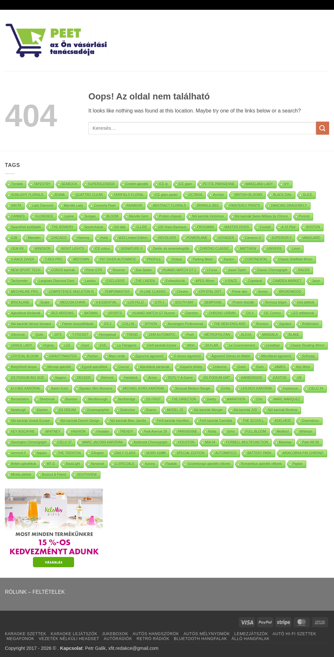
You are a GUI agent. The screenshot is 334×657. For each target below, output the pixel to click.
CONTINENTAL (256, 259)
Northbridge (126, 399)
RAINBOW (134, 205)
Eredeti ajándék (137, 184)
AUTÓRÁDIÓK (118, 638)
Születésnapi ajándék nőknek (209, 464)
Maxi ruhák (117, 356)
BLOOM (112, 216)
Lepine (69, 216)
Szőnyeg (308, 356)
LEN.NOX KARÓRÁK (256, 388)
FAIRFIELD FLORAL (129, 195)
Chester (182, 291)
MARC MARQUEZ (286, 399)
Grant (241, 367)
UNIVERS (274, 248)
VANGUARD (311, 238)
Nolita (212, 431)
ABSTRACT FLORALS (169, 205)
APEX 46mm (205, 281)
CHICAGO (59, 238)
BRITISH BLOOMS (248, 195)
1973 (57, 334)
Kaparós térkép (191, 367)
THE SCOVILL (253, 421)
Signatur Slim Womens (96, 388)
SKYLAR (211, 345)
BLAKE (294, 334)
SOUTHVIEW (87, 474)
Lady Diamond (42, 205)
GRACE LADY (21, 345)
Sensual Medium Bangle (192, 388)
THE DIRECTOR (184, 399)
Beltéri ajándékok (23, 464)
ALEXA (246, 334)
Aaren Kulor (59, 388)
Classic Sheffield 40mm (295, 259)
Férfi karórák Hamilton (173, 421)
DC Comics (273, 313)
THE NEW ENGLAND (230, 324)
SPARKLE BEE (208, 205)
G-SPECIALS (124, 464)
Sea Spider (144, 270)
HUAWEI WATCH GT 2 (179, 270)
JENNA (59, 195)
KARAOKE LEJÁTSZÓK (74, 634)
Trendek (17, 184)
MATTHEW (248, 248)
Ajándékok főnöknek (25, 313)
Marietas (285, 442)
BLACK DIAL (282, 195)
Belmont (107, 378)
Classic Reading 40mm (307, 345)
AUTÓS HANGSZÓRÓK (155, 634)
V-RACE (231, 281)
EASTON (280, 378)
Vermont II (18, 453)
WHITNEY (52, 431)
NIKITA (16, 205)
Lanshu (90, 281)
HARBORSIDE (252, 378)
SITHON (151, 324)
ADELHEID (283, 421)
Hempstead (107, 334)
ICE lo (163, 184)
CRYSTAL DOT (210, 291)
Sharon (151, 410)
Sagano (60, 378)
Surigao (90, 216)
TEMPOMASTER (116, 291)
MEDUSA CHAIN (72, 302)
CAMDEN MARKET (287, 281)
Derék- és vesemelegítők (171, 248)
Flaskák (171, 464)
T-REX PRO (54, 259)
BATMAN (91, 313)
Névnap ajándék (59, 367)
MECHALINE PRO (24, 291)
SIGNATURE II (131, 248)
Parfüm (93, 356)
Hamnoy (83, 238)
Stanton (42, 410)
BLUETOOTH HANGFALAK (200, 638)
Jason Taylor (237, 270)
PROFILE (154, 259)
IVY (286, 184)
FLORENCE (44, 216)
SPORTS (115, 313)
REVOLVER (167, 238)
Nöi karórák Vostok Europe (30, 421)
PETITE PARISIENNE (219, 184)
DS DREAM (67, 410)
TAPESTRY (42, 184)
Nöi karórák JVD (245, 410)
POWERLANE (197, 238)
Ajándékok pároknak (155, 367)
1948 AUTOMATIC (162, 334)
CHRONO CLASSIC (214, 248)
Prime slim (240, 291)
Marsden (34, 238)
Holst (104, 238)
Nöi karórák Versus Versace (31, 324)
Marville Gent (138, 216)
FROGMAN (205, 227)
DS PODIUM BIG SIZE (27, 378)
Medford (283, 431)
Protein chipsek (170, 216)
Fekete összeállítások (77, 324)
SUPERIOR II (282, 238)
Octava (177, 259)
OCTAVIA (195, 195)
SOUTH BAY (184, 302)
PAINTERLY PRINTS (245, 205)
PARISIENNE (187, 431)
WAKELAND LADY (259, 184)
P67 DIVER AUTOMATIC (118, 259)
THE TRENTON (69, 453)
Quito (39, 334)
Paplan (298, 464)
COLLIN (128, 324)
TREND (132, 334)
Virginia (48, 345)
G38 (14, 238)
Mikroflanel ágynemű (276, 356)
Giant (85, 345)
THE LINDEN (145, 281)
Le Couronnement (242, 345)
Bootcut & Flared (54, 474)
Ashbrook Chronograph (150, 442)
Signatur (285, 324)
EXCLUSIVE (115, 281)
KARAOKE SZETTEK (25, 634)
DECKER (84, 378)
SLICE (307, 195)
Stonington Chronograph (29, 442)
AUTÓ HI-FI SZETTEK (294, 634)
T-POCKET (80, 334)
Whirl (191, 345)
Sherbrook (46, 399)
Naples (42, 453)
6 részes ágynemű (187, 356)
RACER (304, 270)
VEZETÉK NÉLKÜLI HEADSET (69, 638)
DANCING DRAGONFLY (289, 205)
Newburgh (18, 410)
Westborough (97, 399)
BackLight (73, 464)
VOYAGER (226, 238)
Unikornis (220, 367)
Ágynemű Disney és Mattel (230, 356)
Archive (218, 195)
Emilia (225, 388)
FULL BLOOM (256, 431)
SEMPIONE (213, 302)
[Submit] (322, 128)
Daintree (192, 313)
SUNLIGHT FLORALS (27, 195)
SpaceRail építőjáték (26, 227)
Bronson (262, 324)
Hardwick (131, 378)
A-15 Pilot (288, 227)
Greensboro (310, 421)
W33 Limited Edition (133, 238)
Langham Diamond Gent (56, 281)
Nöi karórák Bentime (283, 410)
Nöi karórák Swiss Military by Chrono (261, 216)
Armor (152, 378)
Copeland (255, 281)
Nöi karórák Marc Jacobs (128, 421)
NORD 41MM (156, 453)
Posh (190, 334)
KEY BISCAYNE (23, 431)
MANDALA (270, 334)
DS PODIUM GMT (217, 378)
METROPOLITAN (217, 334)
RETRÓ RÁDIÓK (153, 638)
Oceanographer (98, 410)
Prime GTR (94, 270)
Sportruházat (93, 227)
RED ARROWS (62, 313)
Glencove (18, 334)
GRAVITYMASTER (63, 356)
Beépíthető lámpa (24, 367)
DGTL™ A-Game (180, 378)
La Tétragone (126, 345)
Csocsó (123, 367)
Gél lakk (120, 227)
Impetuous (290, 388)
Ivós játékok (305, 302)
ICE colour (102, 248)
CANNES (18, 216)
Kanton (229, 259)
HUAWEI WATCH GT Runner (153, 313)
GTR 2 (159, 302)
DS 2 (108, 324)
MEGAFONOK (20, 638)
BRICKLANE (20, 302)
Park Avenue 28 (155, 431)
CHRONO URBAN (222, 313)
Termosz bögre (275, 302)
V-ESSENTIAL (106, 302)
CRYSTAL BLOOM (24, 356)
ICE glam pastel (166, 195)
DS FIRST (153, 399)
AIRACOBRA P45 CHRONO (303, 453)
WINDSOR (42, 248)
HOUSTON (186, 442)
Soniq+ (263, 291)
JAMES (280, 367)
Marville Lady (73, 205)
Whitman (305, 431)
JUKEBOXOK (115, 634)
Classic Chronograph (272, 270)
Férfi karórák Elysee (161, 345)
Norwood (97, 464)
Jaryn (316, 281)
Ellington (97, 453)
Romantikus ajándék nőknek (261, 464)
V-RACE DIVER (22, 259)
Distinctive (127, 410)
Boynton (72, 399)
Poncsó (304, 216)
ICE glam (185, 184)
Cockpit (265, 227)
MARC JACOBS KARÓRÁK (103, 442)
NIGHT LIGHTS (72, 248)
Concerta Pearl (105, 205)
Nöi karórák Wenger (208, 410)
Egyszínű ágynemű (149, 356)
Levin (296, 248)
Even (260, 367)
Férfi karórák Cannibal (216, 421)
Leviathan (273, 345)
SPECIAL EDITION (190, 453)
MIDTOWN (81, 259)
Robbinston (310, 324)
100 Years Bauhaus (172, 227)
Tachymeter (19, 281)
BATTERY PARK (259, 453)
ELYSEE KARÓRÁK (25, 388)
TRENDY (126, 431)
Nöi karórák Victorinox (208, 216)
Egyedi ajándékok (95, 367)
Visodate (102, 431)
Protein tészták (243, 302)
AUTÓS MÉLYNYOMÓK (207, 634)
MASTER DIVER (236, 227)
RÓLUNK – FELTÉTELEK (35, 592)
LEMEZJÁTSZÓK (251, 634)
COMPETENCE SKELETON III (71, 291)
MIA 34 (210, 442)
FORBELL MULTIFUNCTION (247, 442)
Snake (45, 302)
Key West (303, 367)
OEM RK (17, 248)
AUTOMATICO (226, 453)
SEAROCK (69, 184)
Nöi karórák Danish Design (80, 421)
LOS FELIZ (136, 302)
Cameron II (253, 238)
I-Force (212, 270)
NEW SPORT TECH (25, 270)
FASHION (78, 431)
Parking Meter (203, 259)
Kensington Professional (185, 324)
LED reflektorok (303, 313)
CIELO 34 (316, 388)
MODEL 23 (175, 410)
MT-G (51, 464)
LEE (68, 345)
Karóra (150, 464)
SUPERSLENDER (101, 184)
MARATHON (236, 399)
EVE (103, 345)
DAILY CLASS (125, 453)
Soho (231, 431)
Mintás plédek (21, 474)
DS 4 (249, 313)
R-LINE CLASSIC (153, 291)
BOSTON (313, 227)
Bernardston (20, 399)
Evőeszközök (175, 281)
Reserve (119, 270)
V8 (299, 378)
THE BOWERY (63, 227)
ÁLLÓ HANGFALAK (251, 638)
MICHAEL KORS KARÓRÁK (143, 388)
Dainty (211, 399)
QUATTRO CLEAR (89, 195)
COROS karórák (63, 270)
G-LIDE (141, 227)
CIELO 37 (64, 442)
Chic (259, 399)
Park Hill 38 (310, 442)
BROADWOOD (290, 291)
